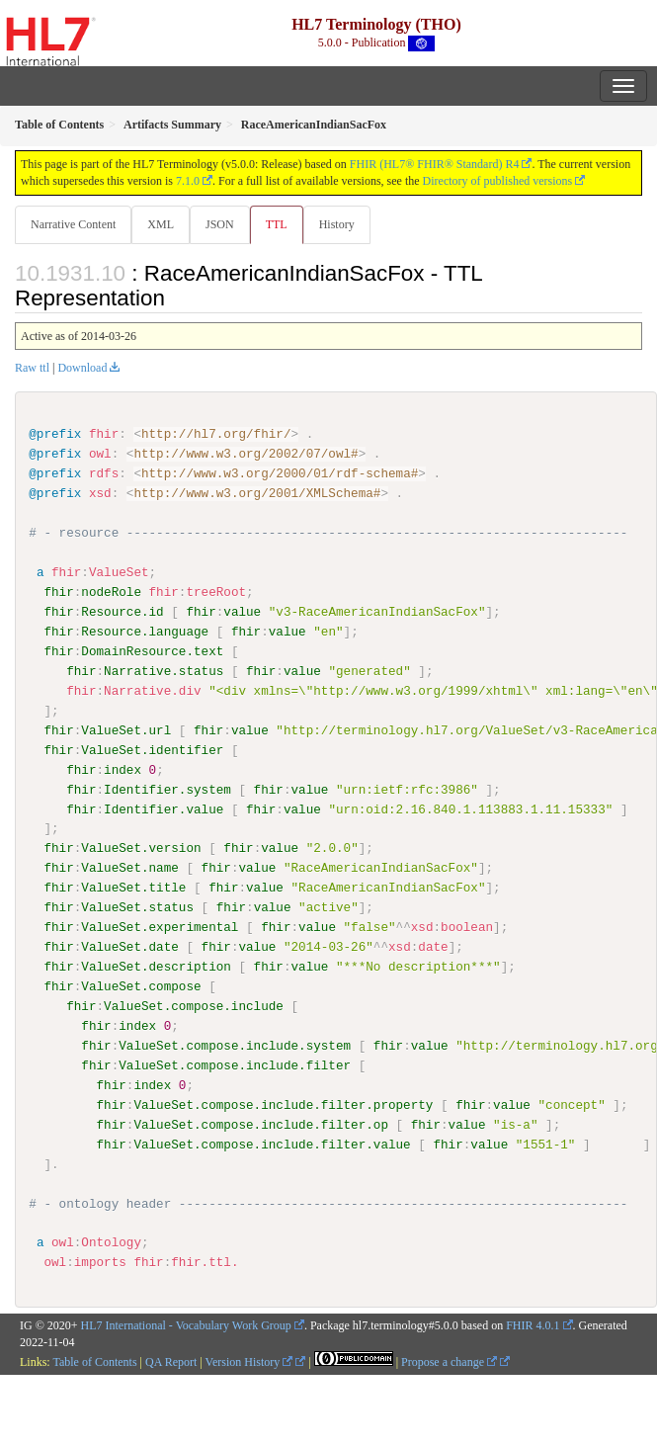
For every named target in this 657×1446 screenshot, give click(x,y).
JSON (219, 224)
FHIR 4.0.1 (532, 1325)
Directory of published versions (498, 181)
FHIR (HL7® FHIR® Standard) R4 (435, 164)
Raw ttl (32, 368)
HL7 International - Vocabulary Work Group (186, 1325)
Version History (249, 1361)
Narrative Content (73, 224)
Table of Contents (94, 1361)
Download (82, 368)
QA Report (171, 1361)
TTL (276, 224)
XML (160, 224)
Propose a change (449, 1361)
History (337, 224)
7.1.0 (188, 181)
